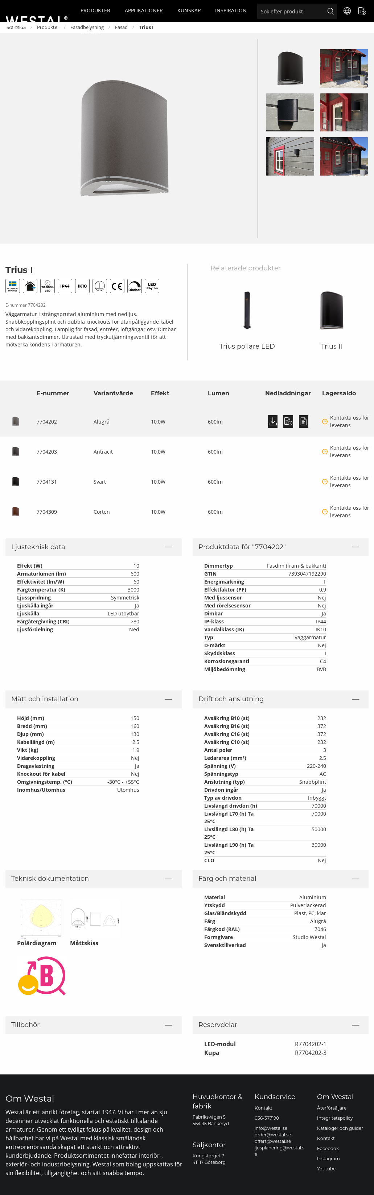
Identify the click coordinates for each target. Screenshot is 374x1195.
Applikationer (144, 10)
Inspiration (231, 10)
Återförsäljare (331, 1108)
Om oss (90, 32)
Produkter (95, 10)
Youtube (326, 1168)
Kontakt (263, 1108)
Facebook (328, 1148)
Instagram (328, 1158)
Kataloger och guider (340, 1128)
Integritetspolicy (335, 1118)
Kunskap (189, 10)
